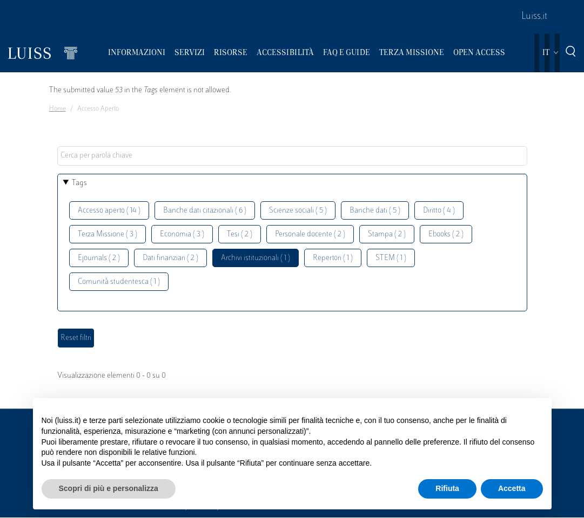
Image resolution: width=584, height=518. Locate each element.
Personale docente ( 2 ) (310, 234)
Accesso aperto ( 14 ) (109, 211)
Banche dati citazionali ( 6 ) (204, 211)
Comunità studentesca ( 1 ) (119, 282)
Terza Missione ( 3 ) (107, 234)
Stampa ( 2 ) (387, 234)
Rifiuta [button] (447, 488)
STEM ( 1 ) (390, 258)
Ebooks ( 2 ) (446, 234)
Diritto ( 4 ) (439, 211)
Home (57, 109)
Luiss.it (534, 17)
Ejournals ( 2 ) (99, 258)
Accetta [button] (512, 488)
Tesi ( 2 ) (239, 234)
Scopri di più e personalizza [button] (108, 488)
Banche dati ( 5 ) (375, 211)
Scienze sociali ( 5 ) (298, 211)
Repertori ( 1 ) (333, 258)
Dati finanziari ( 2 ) (170, 258)
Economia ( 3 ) (182, 234)
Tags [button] (79, 183)
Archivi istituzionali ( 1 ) (255, 258)
